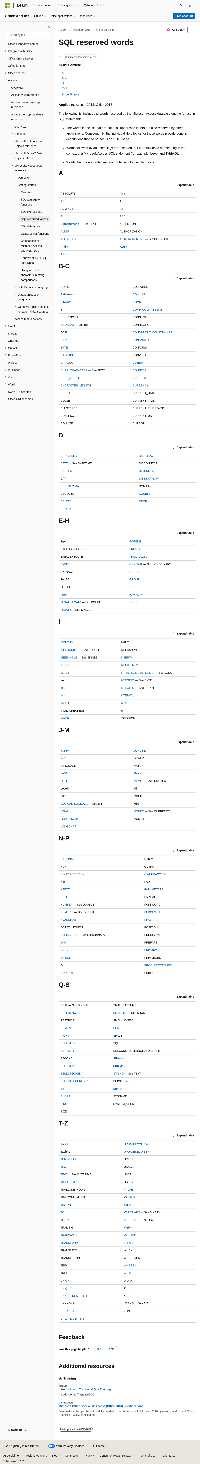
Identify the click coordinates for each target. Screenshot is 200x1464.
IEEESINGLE (69, 657)
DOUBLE (145, 493)
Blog (54, 1455)
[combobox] (27, 35)
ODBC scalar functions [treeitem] (35, 233)
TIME (64, 1174)
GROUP (134, 579)
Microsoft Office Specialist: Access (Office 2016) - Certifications (101, 1406)
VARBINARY (132, 1212)
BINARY (66, 302)
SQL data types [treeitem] (30, 226)
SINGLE (66, 1103)
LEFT (64, 781)
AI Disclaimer (11, 1455)
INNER (65, 718)
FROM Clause (138, 556)
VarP (127, 1227)
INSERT (125, 657)
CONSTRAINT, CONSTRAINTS (152, 332)
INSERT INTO (129, 665)
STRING (118, 1073)
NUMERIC (67, 912)
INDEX (65, 703)
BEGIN (65, 286)
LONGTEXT (141, 750)
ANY (123, 193)
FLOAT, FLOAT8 (71, 602)
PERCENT (151, 912)
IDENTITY (67, 642)
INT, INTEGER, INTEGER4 (137, 672)
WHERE (129, 1265)
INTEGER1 (127, 680)
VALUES (129, 1197)
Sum (116, 1088)
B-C (64, 77)
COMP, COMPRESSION (148, 309)
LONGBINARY (70, 818)
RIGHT (65, 1035)
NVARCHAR (68, 919)
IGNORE (66, 665)
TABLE (65, 1144)
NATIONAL (67, 859)
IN (62, 695)
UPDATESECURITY (136, 1151)
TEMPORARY (69, 1159)
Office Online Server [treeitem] (20, 58)
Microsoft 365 (81, 29)
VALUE (128, 1189)
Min (136, 788)
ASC (123, 216)
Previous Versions (35, 1455)
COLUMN (139, 294)
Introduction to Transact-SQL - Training (85, 1389)
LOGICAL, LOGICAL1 (74, 803)
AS (122, 208)
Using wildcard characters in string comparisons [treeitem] (32, 275)
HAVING (134, 594)
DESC (64, 509)
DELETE (66, 501)
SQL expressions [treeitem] (31, 211)
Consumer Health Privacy (115, 1455)
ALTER (65, 231)
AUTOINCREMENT (132, 239)
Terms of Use (147, 1455)
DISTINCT (145, 471)
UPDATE (66, 1311)
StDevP (118, 1066)
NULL (64, 897)
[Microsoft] (7, 5)
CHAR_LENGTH (71, 377)
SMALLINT (120, 1012)
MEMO (138, 781)
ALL (63, 216)
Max (136, 773)
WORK (128, 1280)
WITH (127, 1273)
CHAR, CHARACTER (74, 370)
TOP (63, 1220)
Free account (184, 16)
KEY (63, 758)
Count (137, 362)
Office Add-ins (105, 29)
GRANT (134, 571)
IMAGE (65, 672)
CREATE (138, 377)
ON (63, 942)
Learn (63, 29)
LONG (65, 811)
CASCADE (67, 355)
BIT (63, 309)
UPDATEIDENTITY (73, 1318)
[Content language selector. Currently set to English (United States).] (22, 1446)
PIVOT (148, 919)
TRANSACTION (71, 1235)
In (62, 687)
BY (62, 340)
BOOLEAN (67, 324)
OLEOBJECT (69, 935)
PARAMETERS (153, 889)
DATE (64, 463)
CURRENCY (140, 385)
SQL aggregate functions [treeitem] (30, 202)
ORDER (66, 972)
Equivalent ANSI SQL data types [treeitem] (34, 260)
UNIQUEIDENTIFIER (74, 1295)
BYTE (64, 347)
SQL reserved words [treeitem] (34, 219)
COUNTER (139, 370)
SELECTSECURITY (73, 1081)
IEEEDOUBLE (69, 650)
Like (63, 796)
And (63, 246)
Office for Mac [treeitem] (16, 65)
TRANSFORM (69, 1242)
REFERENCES (70, 1012)
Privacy (87, 1455)
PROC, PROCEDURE (158, 965)
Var (126, 1204)
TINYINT (66, 1204)
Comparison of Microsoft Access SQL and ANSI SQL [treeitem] (34, 245)
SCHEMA (67, 1050)
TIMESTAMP (69, 1182)
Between (66, 294)
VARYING (130, 1235)
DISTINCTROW (149, 478)
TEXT (64, 1166)
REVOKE (66, 1028)
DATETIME (68, 471)
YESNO (129, 1303)
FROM (133, 549)
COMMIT (138, 302)
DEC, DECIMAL (71, 486)
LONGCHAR (68, 826)
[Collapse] (49, 26)
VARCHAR (130, 1220)
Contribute (71, 1455)
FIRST (65, 594)
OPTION (66, 957)
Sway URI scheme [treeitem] (19, 391)
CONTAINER (141, 340)
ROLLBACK (68, 1043)
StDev (117, 1058)
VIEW (127, 1242)
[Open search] (181, 5)
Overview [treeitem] (17, 87)
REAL (64, 1005)
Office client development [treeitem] (23, 44)
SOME (117, 1028)
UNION (65, 1280)
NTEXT (65, 889)
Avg (122, 246)
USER (128, 1174)
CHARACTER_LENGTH (76, 385)
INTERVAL (127, 695)
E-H (64, 88)
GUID (132, 587)
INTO (123, 703)
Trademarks (167, 1455)
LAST (64, 773)
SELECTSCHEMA (72, 1073)
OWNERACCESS (155, 874)
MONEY (139, 811)
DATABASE (68, 455)
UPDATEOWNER (135, 1144)
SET (63, 1088)
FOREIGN (135, 541)
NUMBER (67, 904)
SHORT (65, 1096)
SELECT (66, 1066)
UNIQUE (66, 1288)
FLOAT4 (66, 609)
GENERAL (136, 564)
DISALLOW (146, 455)
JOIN (64, 750)
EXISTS (66, 564)
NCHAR (66, 866)
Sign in (191, 5)
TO (62, 1212)
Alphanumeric (70, 223)
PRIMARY (150, 950)
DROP (143, 501)
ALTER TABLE (70, 239)
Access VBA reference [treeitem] (25, 94)
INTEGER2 (127, 687)
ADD (64, 201)
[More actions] (192, 30)
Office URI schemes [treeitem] (20, 399)
